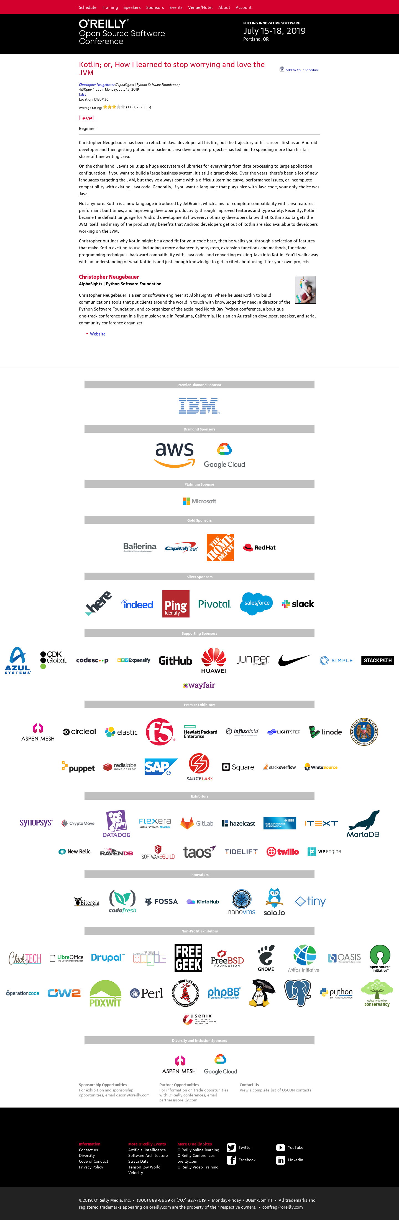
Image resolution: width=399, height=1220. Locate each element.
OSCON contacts (296, 1089)
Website (98, 333)
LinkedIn (289, 1159)
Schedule (87, 7)
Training (110, 7)
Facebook (241, 1159)
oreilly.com (187, 1160)
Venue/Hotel (200, 7)
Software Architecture (148, 1155)
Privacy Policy (91, 1166)
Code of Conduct (93, 1160)
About (224, 7)
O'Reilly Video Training (198, 1166)
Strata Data (138, 1160)
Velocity (135, 1172)
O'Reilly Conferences (196, 1155)
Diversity (87, 1155)
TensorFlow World (144, 1166)
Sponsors (155, 7)
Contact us (88, 1149)
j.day (82, 94)
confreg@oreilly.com (282, 1207)
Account (244, 7)
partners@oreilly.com (178, 1099)
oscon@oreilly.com (133, 1094)
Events (176, 7)
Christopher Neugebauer (96, 84)
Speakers (132, 7)
